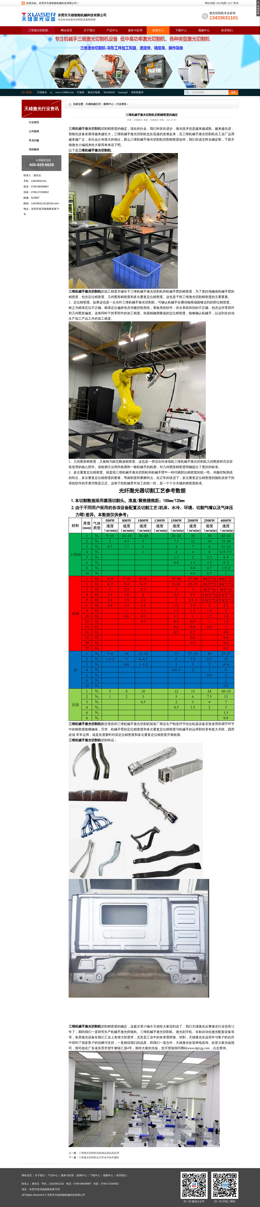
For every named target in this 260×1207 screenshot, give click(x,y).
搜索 (233, 92)
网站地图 (210, 3)
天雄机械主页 (93, 104)
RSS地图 (221, 3)
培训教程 (34, 149)
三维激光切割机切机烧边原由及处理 (99, 1153)
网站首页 (66, 30)
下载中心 (181, 30)
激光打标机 (94, 92)
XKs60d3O (109, 92)
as (51, 92)
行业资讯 (34, 122)
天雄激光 (42, 92)
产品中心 (112, 30)
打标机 (80, 92)
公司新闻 (34, 131)
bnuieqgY (123, 92)
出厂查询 (233, 3)
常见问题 (34, 140)
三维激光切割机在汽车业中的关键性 (99, 1157)
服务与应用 (135, 30)
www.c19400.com (64, 92)
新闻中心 (158, 30)
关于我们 (89, 30)
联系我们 (227, 30)
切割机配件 (137, 92)
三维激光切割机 (38, 30)
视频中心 (204, 30)
